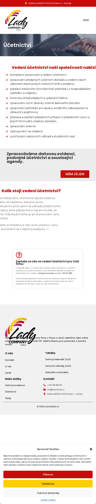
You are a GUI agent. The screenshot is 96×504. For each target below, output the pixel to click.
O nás (8, 366)
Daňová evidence (15, 385)
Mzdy (8, 398)
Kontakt (9, 360)
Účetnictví (10, 391)
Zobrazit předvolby (48, 493)
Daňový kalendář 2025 (58, 359)
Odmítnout (48, 483)
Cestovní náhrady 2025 (58, 365)
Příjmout (48, 474)
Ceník (8, 372)
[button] (91, 449)
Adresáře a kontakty (56, 372)
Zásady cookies (48, 500)
